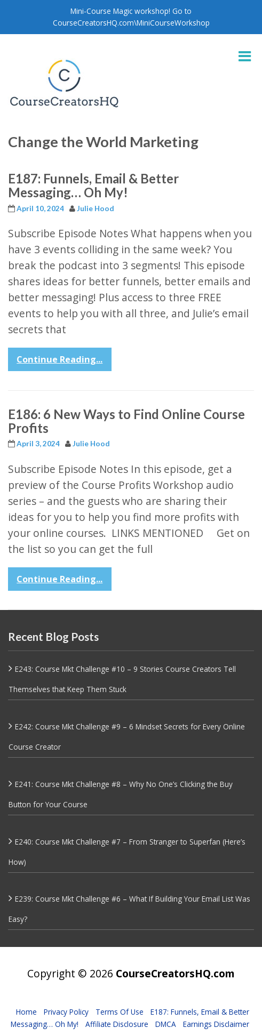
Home (26, 1012)
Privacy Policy (66, 1012)
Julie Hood (95, 208)
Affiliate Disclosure (116, 1024)
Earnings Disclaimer (216, 1024)
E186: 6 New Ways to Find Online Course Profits (126, 421)
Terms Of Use (120, 1012)
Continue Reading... (59, 359)
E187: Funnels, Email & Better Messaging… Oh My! (93, 185)
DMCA (165, 1024)
